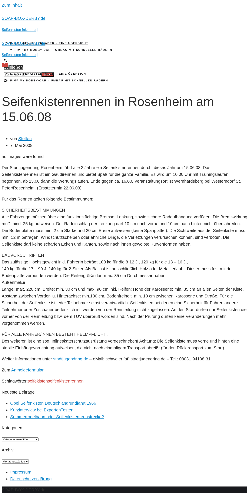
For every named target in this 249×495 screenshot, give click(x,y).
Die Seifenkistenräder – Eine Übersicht (49, 43)
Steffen (25, 138)
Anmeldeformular (27, 370)
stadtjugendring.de (70, 359)
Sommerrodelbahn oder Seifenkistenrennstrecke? (57, 416)
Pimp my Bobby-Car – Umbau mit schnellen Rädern (63, 49)
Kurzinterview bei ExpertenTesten (41, 410)
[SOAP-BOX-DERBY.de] (124, 24)
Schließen (13, 67)
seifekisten (38, 381)
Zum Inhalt (12, 5)
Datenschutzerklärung (31, 479)
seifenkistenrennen (66, 381)
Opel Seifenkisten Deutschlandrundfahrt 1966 (53, 403)
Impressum (20, 472)
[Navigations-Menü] (5, 65)
